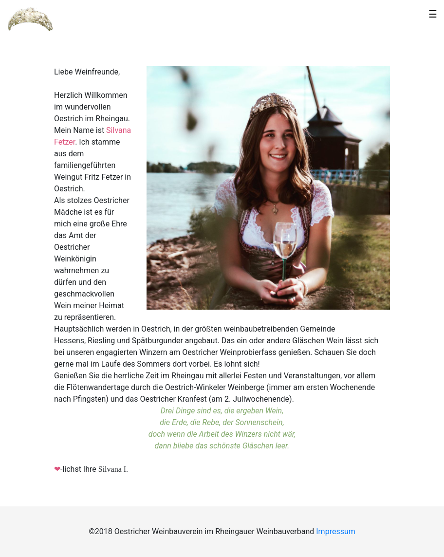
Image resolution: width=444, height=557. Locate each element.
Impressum (335, 531)
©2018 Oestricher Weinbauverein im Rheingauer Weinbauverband (202, 531)
